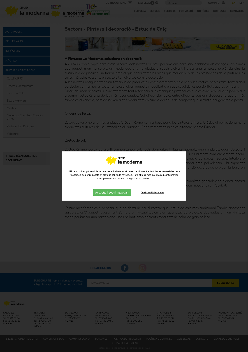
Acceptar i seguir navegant (112, 192)
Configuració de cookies (152, 192)
